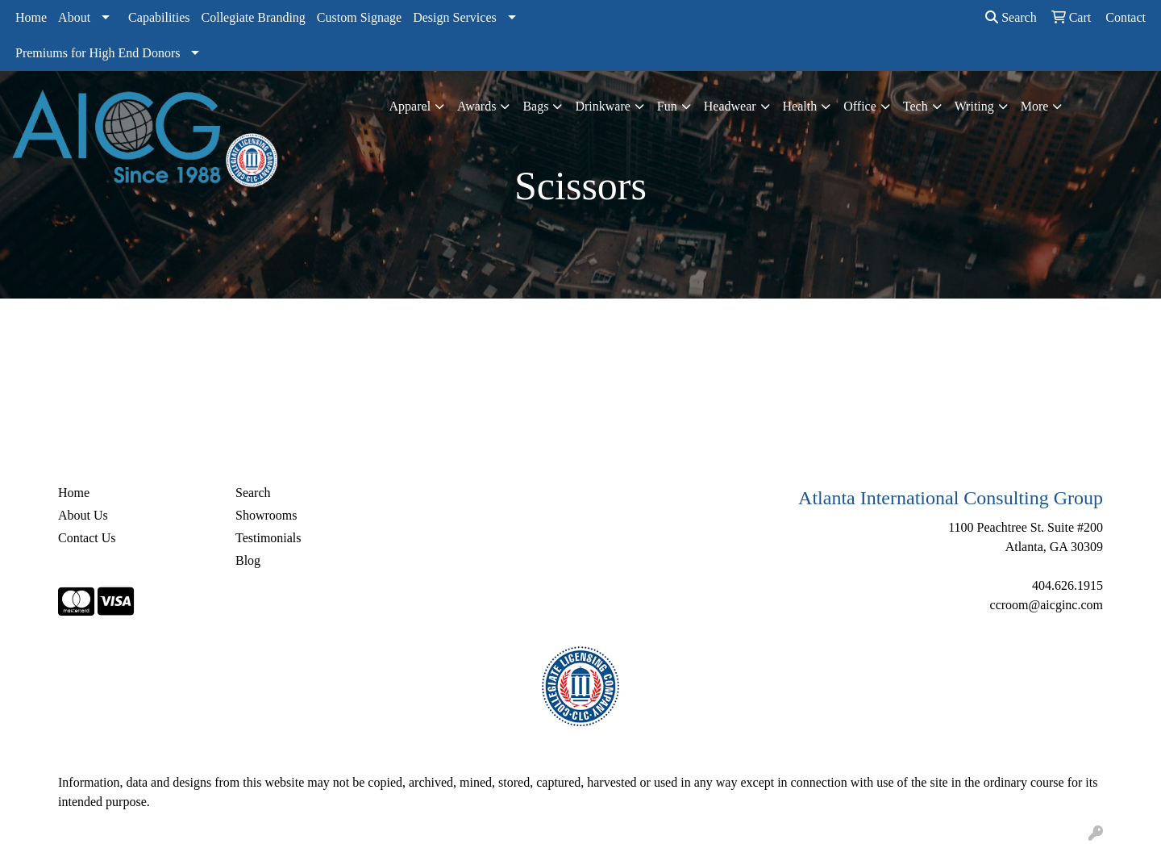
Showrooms (266, 515)
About (74, 17)
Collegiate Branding (254, 17)
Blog (247, 560)
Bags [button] (535, 106)
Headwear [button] (730, 106)
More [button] (1035, 106)
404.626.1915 (1067, 585)
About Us (83, 515)
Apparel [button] (410, 106)
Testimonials (268, 538)
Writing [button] (974, 106)
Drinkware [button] (602, 106)
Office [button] (859, 106)
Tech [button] (915, 106)
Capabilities (158, 17)
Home (31, 17)
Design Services (455, 17)
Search (1011, 17)
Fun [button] (667, 106)
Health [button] (800, 106)
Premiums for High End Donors (97, 53)
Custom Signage (359, 17)
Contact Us (87, 538)
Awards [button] (476, 106)
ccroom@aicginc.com (1046, 605)
